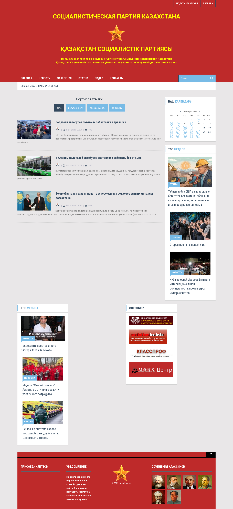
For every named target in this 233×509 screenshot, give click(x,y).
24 (198, 132)
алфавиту (117, 108)
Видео (99, 78)
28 (178, 136)
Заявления (64, 78)
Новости (44, 78)
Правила (208, 3)
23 (191, 132)
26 (209, 132)
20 (171, 132)
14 (178, 127)
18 (204, 127)
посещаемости (97, 108)
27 (171, 136)
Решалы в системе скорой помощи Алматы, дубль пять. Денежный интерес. (41, 433)
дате (59, 108)
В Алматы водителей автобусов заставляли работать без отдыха (99, 157)
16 (191, 127)
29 (185, 136)
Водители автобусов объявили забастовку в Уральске (91, 122)
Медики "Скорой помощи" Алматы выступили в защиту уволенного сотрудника (41, 389)
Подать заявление (187, 3)
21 (178, 132)
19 (209, 127)
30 (191, 136)
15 (185, 127)
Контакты (116, 78)
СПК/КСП (25, 86)
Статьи (83, 78)
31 (198, 136)
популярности (75, 108)
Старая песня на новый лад (187, 244)
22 (185, 132)
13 (171, 127)
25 (204, 132)
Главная (26, 78)
